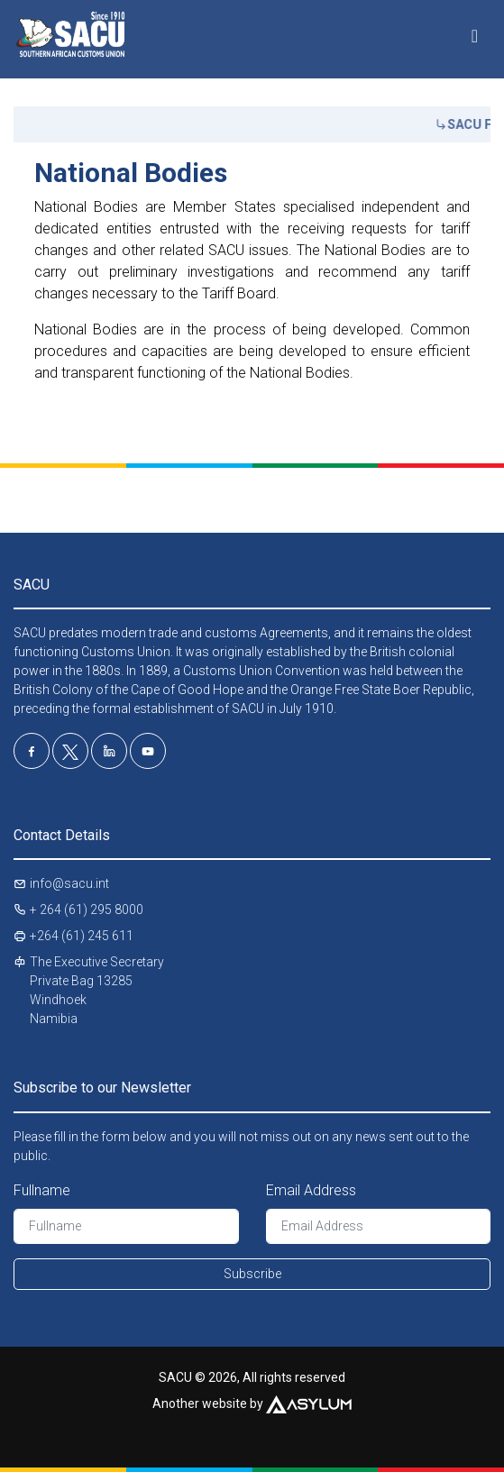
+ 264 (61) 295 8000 (86, 909)
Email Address (311, 1190)
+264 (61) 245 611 (81, 935)
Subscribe (252, 1273)
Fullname (42, 1190)
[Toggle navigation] (475, 29)
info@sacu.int (69, 883)
